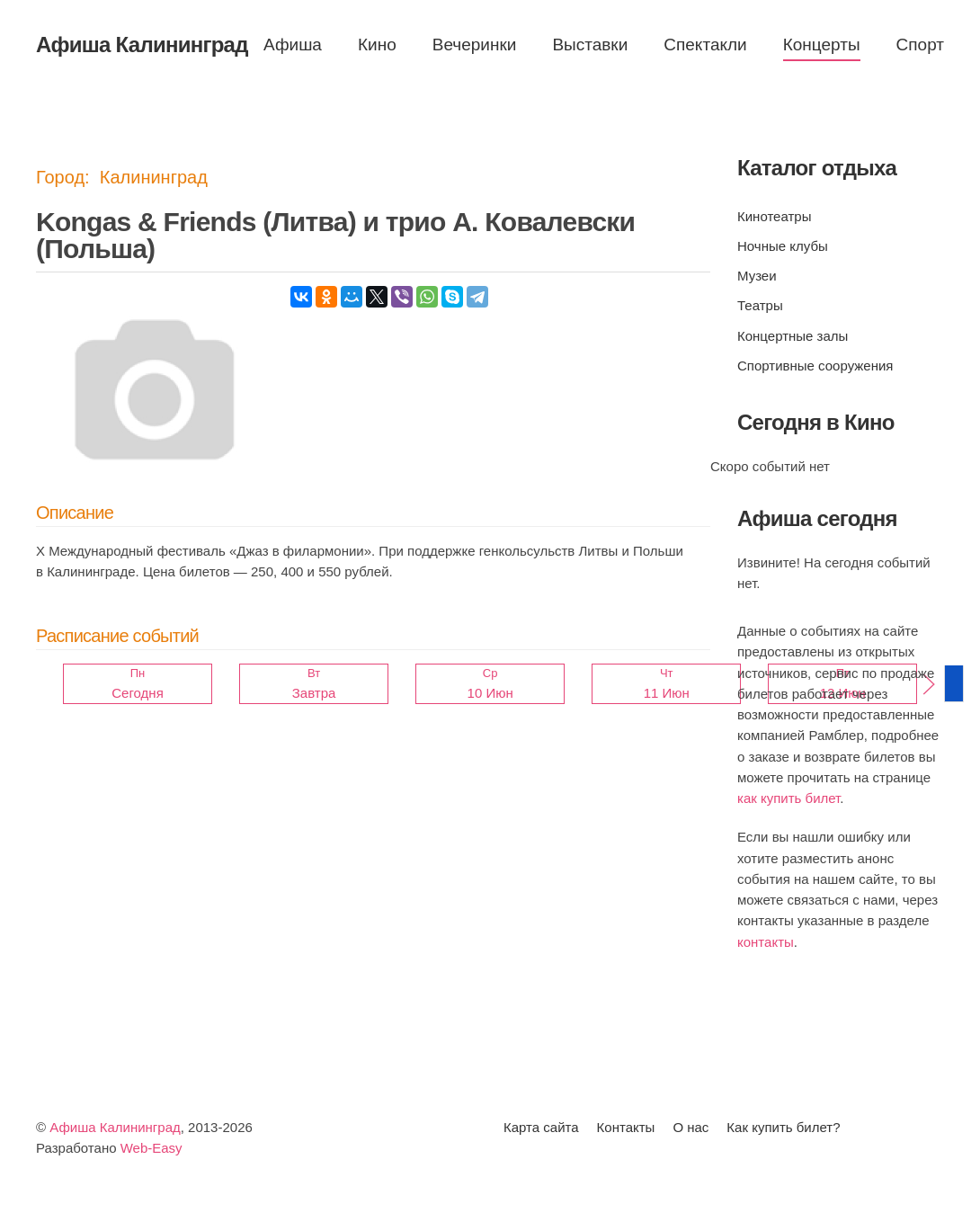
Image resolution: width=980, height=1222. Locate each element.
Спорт (920, 44)
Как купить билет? (783, 1128)
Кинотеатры (774, 216)
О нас (690, 1128)
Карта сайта (541, 1128)
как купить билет (788, 798)
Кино (377, 44)
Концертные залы (792, 335)
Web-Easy (151, 1148)
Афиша (292, 44)
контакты (765, 942)
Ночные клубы (782, 246)
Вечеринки (474, 44)
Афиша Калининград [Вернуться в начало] (142, 44)
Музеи (757, 275)
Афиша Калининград (115, 1128)
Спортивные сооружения (815, 365)
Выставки (590, 44)
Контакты (626, 1128)
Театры (760, 305)
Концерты (821, 44)
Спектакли (705, 44)
